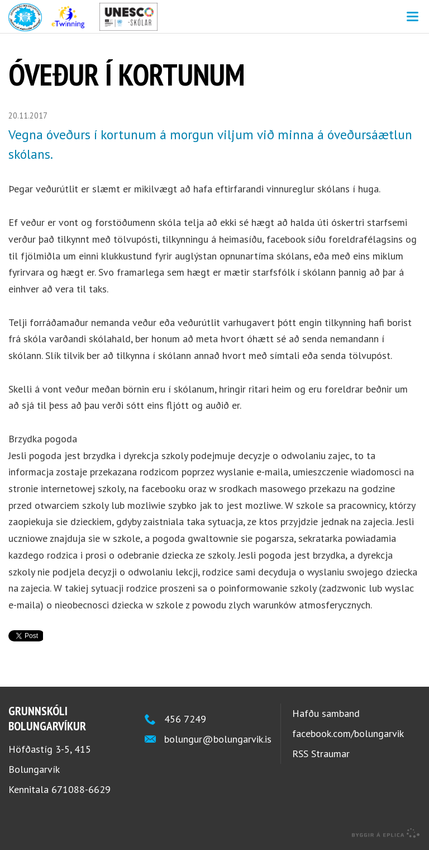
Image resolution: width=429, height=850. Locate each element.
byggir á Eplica (386, 833)
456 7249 (185, 718)
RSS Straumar (321, 753)
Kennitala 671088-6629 (59, 789)
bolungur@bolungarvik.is (217, 739)
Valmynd (412, 17)
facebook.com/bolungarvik (348, 733)
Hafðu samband (326, 713)
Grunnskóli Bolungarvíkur (214, 17)
